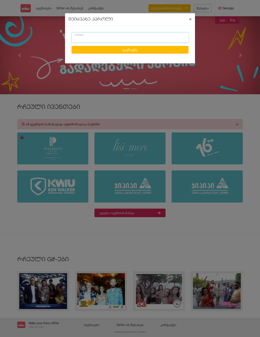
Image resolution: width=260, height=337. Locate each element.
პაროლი (79, 35)
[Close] (190, 19)
